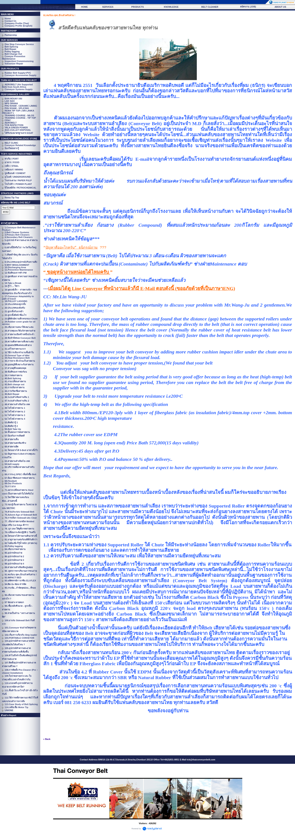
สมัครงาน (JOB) (248, 6)
